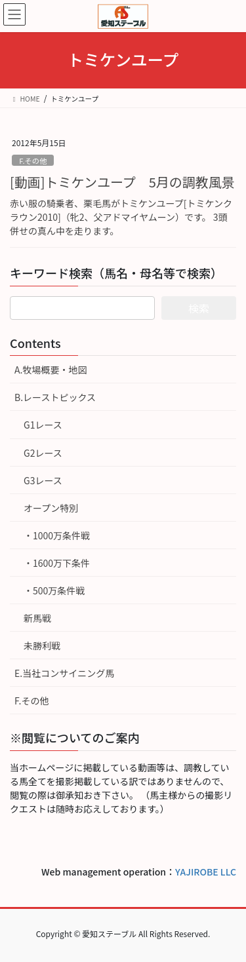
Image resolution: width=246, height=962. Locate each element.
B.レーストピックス (55, 397)
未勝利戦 (42, 645)
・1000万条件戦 (57, 535)
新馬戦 (37, 618)
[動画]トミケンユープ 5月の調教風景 (122, 181)
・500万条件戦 (54, 590)
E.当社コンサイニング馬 (64, 673)
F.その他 (33, 160)
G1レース (43, 424)
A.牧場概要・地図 (50, 369)
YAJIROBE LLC (205, 871)
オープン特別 (51, 507)
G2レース (43, 452)
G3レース (43, 480)
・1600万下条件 (57, 562)
